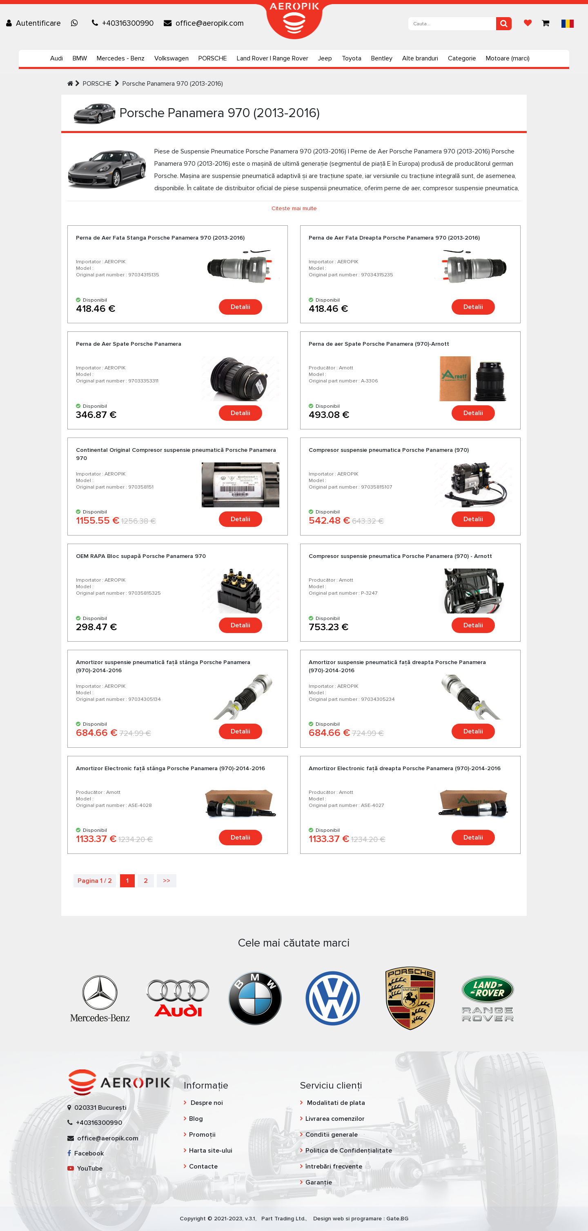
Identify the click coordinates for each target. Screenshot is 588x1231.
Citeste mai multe (294, 208)
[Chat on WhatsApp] (76, 23)
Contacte (203, 1166)
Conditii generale (331, 1135)
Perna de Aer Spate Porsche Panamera (128, 343)
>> (166, 881)
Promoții (202, 1135)
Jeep (325, 58)
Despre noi (206, 1103)
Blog (196, 1119)
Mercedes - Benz (121, 58)
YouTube (84, 1168)
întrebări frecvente (333, 1166)
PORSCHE (212, 58)
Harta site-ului (210, 1151)
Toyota (351, 58)
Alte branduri (420, 58)
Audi (56, 58)
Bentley (381, 58)
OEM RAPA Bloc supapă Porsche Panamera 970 (141, 556)
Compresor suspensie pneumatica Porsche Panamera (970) (389, 450)
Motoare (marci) (508, 58)
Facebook (85, 1153)
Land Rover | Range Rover (272, 58)
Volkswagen (171, 58)
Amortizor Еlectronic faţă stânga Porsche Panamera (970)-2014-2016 (170, 768)
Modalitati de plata (335, 1103)
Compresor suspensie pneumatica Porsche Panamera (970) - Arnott (400, 556)
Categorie (462, 58)
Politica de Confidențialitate (348, 1151)
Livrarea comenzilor (335, 1119)
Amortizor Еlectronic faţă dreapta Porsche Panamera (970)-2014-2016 (405, 768)
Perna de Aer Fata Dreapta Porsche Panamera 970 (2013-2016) (394, 237)
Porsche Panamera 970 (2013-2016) (172, 84)
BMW (80, 58)
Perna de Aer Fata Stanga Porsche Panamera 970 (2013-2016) (160, 237)
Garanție (318, 1182)
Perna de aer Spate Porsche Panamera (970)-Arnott (379, 343)
